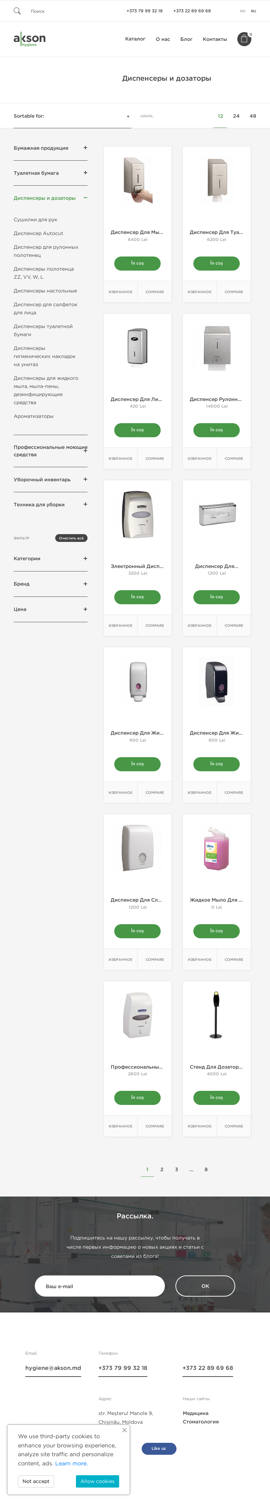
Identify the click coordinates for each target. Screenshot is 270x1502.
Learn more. (71, 1463)
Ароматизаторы (34, 416)
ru (253, 11)
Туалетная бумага (36, 173)
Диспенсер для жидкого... (145, 735)
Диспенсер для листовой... (145, 400)
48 (253, 116)
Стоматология (201, 1425)
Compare (155, 292)
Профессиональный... (138, 1070)
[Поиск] (56, 10)
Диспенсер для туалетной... (225, 233)
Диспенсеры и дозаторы (45, 198)
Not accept (36, 1481)
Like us (159, 1452)
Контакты (215, 39)
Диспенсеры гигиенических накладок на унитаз (45, 356)
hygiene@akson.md (53, 1371)
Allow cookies (98, 1481)
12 (220, 116)
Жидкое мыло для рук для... (226, 903)
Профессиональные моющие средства (51, 451)
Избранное (121, 292)
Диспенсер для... (216, 568)
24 (236, 116)
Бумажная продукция (41, 148)
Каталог (135, 39)
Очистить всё (71, 538)
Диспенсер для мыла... (140, 233)
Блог (186, 39)
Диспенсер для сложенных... (148, 903)
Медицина (195, 1417)
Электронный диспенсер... (145, 568)
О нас (163, 39)
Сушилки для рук (35, 220)
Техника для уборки (39, 505)
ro (243, 11)
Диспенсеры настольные (45, 291)
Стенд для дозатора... (218, 1070)
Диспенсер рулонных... (219, 400)
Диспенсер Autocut (38, 233)
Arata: (147, 116)
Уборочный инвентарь (42, 480)
